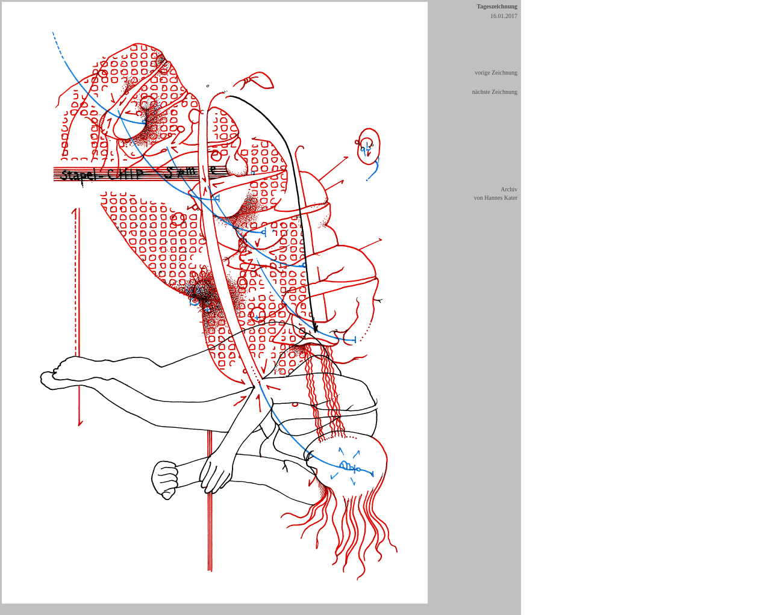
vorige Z (485, 72)
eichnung (506, 72)
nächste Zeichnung (494, 91)
